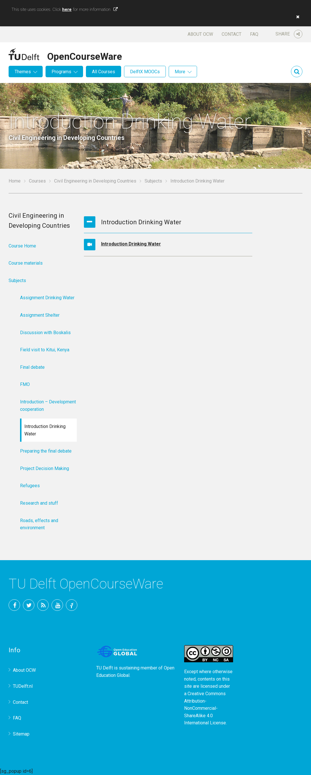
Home (15, 181)
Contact (231, 34)
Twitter (28, 605)
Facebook (14, 605)
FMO (25, 384)
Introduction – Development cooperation (48, 405)
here (67, 9)
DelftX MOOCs (145, 71)
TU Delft (71, 605)
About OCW (200, 34)
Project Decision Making (44, 468)
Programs (61, 71)
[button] (296, 17)
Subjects (153, 181)
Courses (37, 181)
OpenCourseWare (84, 55)
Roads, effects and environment (39, 524)
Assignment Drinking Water (47, 297)
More (180, 71)
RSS (43, 605)
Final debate (32, 367)
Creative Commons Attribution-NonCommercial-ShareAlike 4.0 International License (205, 708)
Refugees (30, 485)
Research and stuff (39, 503)
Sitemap (21, 734)
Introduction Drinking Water (131, 244)
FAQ (254, 34)
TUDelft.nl (23, 686)
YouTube (57, 605)
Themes (23, 71)
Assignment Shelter (40, 315)
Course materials (26, 263)
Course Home (22, 246)
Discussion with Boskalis (45, 332)
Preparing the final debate (46, 451)
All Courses (103, 71)
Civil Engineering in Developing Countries (95, 181)
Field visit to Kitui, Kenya (44, 349)
